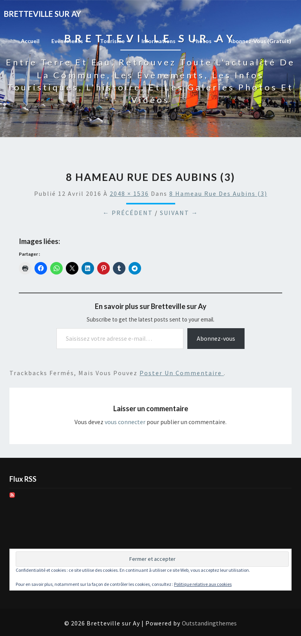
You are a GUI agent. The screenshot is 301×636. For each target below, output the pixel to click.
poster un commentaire (182, 373)
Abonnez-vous (216, 338)
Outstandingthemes (209, 623)
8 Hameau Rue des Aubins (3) (218, 193)
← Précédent (128, 213)
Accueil (30, 41)
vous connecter (125, 422)
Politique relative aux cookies (203, 584)
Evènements (69, 41)
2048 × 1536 (129, 193)
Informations (161, 41)
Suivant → (179, 213)
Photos (204, 41)
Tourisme (115, 41)
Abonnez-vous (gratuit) (259, 41)
